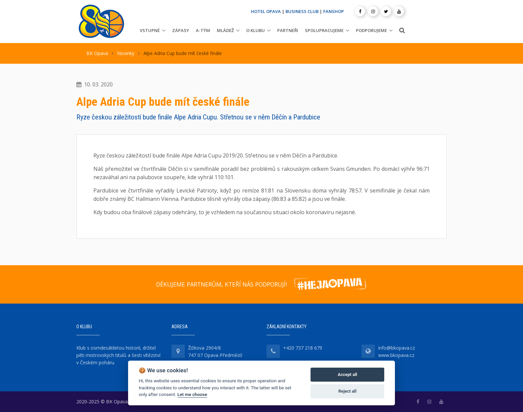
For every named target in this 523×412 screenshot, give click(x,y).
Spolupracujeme (324, 30)
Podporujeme (371, 30)
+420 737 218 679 (302, 348)
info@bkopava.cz (396, 348)
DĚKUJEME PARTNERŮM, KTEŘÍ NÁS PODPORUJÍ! (221, 284)
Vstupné (150, 30)
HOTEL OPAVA (266, 11)
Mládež (225, 30)
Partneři (287, 30)
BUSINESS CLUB (302, 11)
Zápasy (180, 30)
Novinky (125, 53)
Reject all (348, 391)
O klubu (255, 30)
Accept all (347, 374)
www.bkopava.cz (396, 355)
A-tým (203, 30)
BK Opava (97, 53)
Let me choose (192, 394)
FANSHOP (333, 11)
